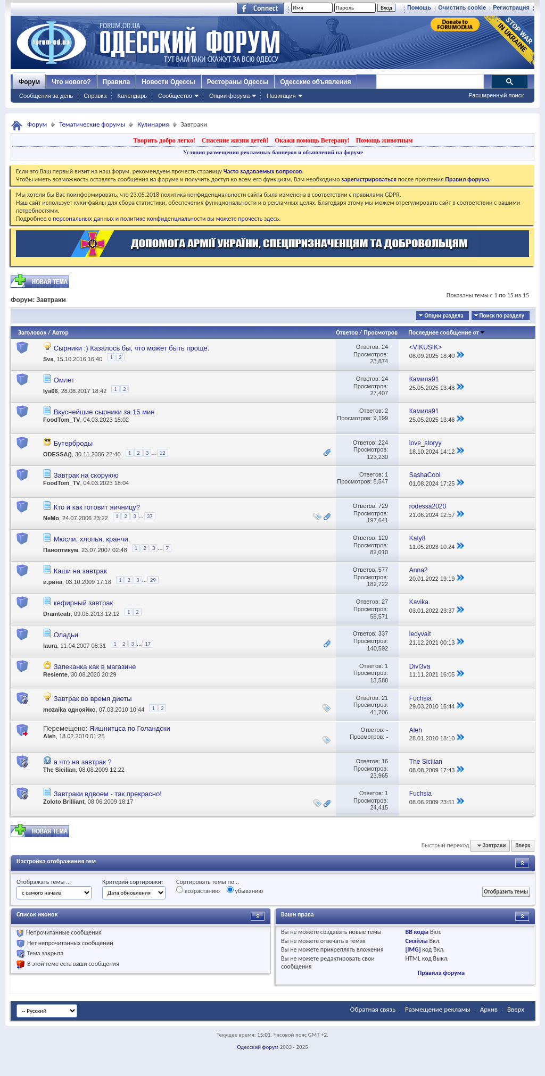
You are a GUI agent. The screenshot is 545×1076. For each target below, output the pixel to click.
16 (385, 761)
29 (153, 580)
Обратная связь (372, 1009)
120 (383, 538)
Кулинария (153, 124)
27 (385, 601)
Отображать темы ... (43, 882)
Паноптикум (60, 550)
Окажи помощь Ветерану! (312, 140)
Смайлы (416, 941)
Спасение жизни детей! (235, 140)
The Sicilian (59, 769)
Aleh (49, 736)
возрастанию (198, 890)
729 (383, 506)
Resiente (55, 674)
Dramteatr (57, 613)
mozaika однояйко (69, 709)
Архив (489, 1009)
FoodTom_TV (61, 419)
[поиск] (429, 82)
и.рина (52, 582)
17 (148, 643)
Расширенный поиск (496, 95)
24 (385, 347)
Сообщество (175, 96)
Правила (116, 82)
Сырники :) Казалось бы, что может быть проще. (132, 348)
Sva (48, 358)
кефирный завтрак (83, 603)
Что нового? (71, 82)
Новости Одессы (168, 82)
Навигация (281, 96)
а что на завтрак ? (83, 762)
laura (50, 646)
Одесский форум (257, 1047)
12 (163, 452)
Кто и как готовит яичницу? (97, 507)
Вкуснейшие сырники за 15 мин (104, 412)
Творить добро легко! (164, 140)
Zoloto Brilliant (64, 801)
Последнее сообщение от (446, 332)
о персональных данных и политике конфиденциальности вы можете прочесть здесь (163, 218)
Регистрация (511, 7)
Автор (60, 332)
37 (150, 516)
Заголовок (32, 332)
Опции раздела (443, 315)
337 (383, 633)
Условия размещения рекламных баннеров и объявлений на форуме (273, 152)
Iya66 (50, 390)
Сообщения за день (46, 96)
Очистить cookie (462, 7)
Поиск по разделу (502, 315)
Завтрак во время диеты (93, 699)
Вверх (522, 845)
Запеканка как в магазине (95, 667)
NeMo (51, 518)
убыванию (245, 890)
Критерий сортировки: (132, 882)
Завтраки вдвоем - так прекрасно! (108, 794)
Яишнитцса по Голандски (129, 728)
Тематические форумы (92, 124)
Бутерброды (73, 443)
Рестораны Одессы (238, 82)
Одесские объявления (315, 82)
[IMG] (412, 949)
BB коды (416, 932)
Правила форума (441, 973)
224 (383, 442)
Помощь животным (384, 140)
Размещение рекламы (437, 1009)
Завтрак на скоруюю (86, 475)
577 (383, 569)
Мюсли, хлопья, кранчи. (92, 539)
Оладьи (66, 635)
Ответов (347, 332)
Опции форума (229, 96)
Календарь (132, 96)
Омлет (64, 380)
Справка (95, 96)
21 (385, 698)
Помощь (419, 7)
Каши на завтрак (80, 571)
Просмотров (381, 332)
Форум (29, 82)
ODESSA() (57, 454)
